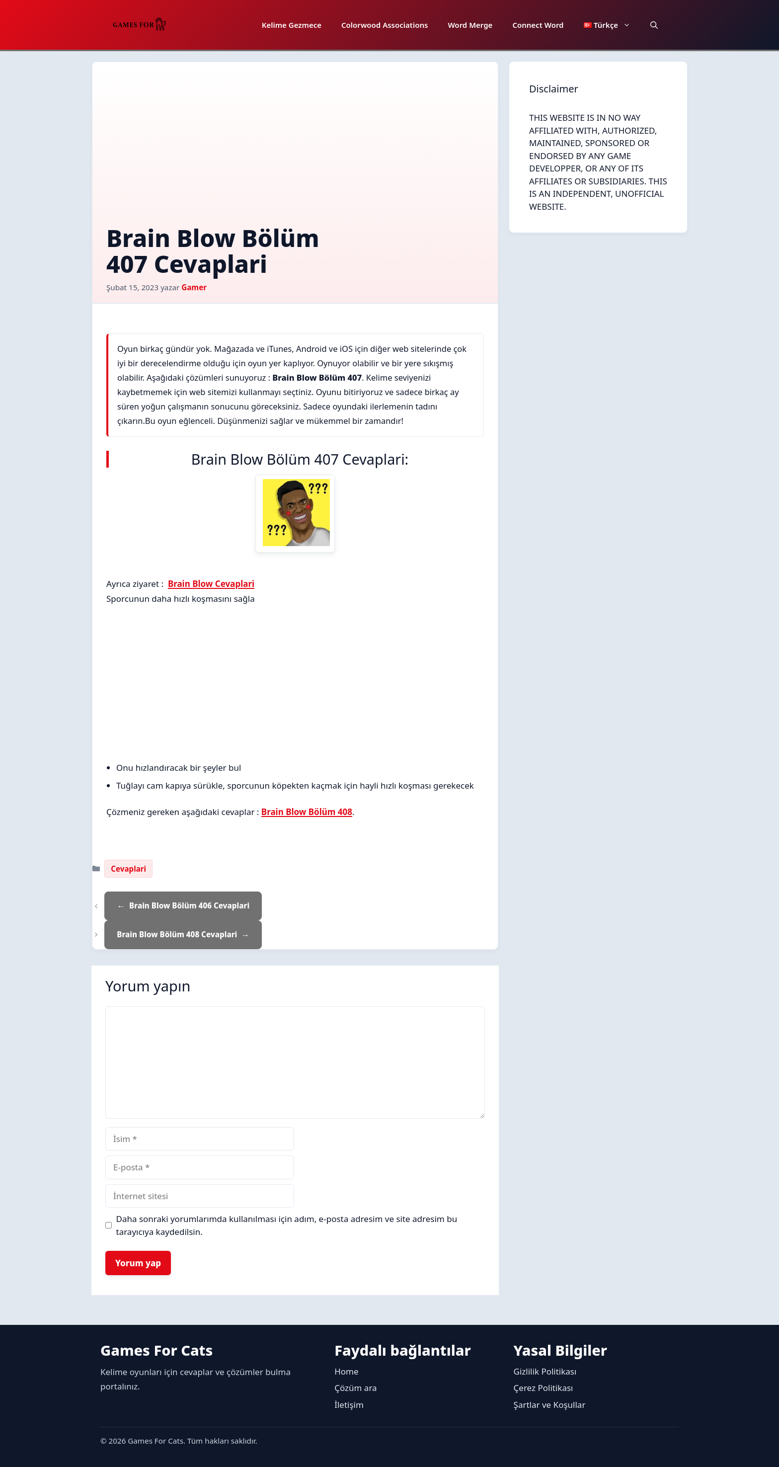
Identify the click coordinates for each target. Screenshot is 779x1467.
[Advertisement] (295, 150)
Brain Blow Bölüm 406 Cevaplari (189, 905)
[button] (654, 25)
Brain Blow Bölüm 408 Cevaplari (177, 934)
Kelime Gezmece (291, 25)
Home (346, 1371)
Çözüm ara (355, 1387)
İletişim (349, 1404)
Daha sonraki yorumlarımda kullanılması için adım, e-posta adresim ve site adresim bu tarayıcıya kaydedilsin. (287, 1225)
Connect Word (537, 25)
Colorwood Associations (384, 25)
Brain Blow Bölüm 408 (306, 811)
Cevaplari (128, 869)
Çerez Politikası (543, 1387)
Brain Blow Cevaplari (211, 583)
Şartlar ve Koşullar (550, 1404)
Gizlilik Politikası (545, 1371)
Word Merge (470, 25)
